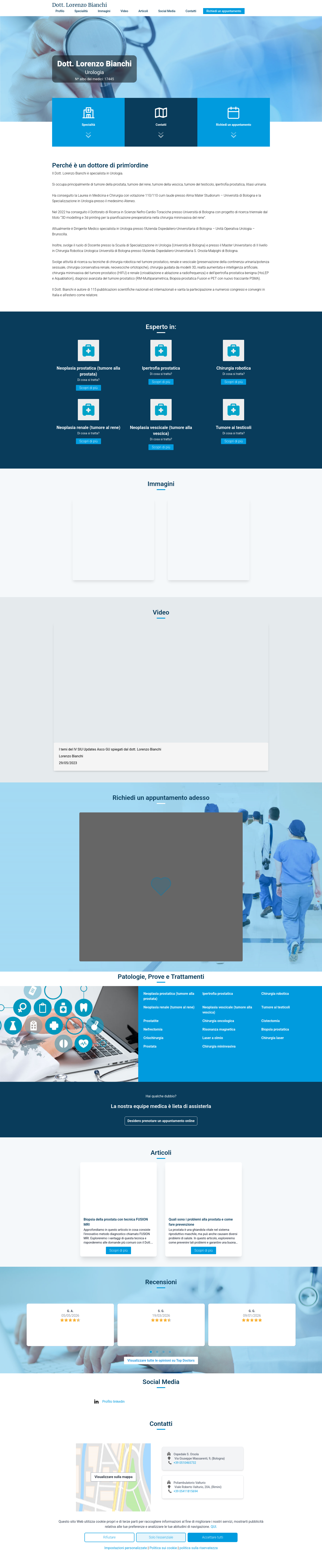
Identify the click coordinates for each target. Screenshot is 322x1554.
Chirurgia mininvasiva (219, 1046)
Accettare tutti (212, 1537)
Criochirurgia (153, 1038)
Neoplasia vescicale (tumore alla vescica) (227, 1009)
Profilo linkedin (113, 1402)
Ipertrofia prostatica (217, 994)
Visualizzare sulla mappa (113, 1477)
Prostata (149, 1046)
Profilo (60, 11)
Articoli (143, 11)
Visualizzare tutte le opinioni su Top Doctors (161, 1360)
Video (124, 11)
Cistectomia (270, 1021)
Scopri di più (88, 388)
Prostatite (150, 1021)
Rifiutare (109, 1537)
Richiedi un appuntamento (224, 11)
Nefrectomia (152, 1029)
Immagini (104, 11)
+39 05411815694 (186, 1491)
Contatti (191, 11)
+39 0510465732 (185, 1462)
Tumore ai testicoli (275, 1007)
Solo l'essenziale (161, 1537)
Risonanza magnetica (218, 1029)
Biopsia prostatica (275, 1029)
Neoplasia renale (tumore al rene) (168, 1007)
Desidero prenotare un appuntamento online (161, 1121)
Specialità (81, 11)
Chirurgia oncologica (218, 1021)
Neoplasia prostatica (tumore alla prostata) (168, 996)
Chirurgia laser (272, 1038)
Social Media (166, 11)
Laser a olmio (212, 1038)
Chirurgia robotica (275, 994)
